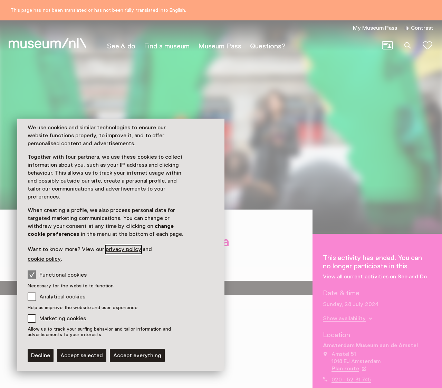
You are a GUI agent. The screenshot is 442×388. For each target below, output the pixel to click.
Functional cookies (57, 274)
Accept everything (137, 355)
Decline (40, 355)
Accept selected (81, 355)
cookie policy (44, 259)
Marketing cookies (62, 318)
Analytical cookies (62, 297)
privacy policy (123, 249)
